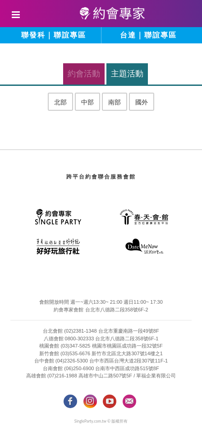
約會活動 (84, 73)
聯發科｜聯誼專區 (53, 35)
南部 (114, 102)
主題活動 (127, 73)
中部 (87, 102)
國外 (141, 102)
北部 (60, 102)
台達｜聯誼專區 (148, 35)
